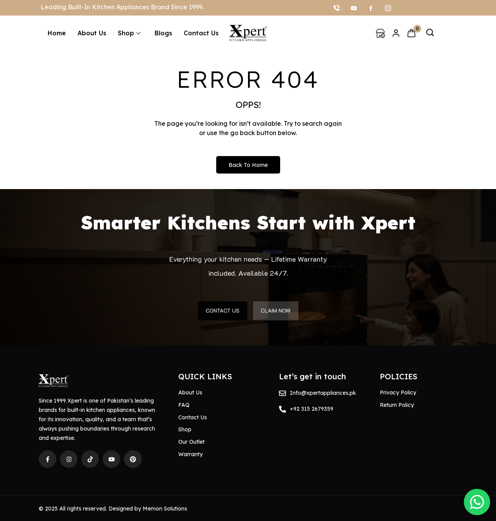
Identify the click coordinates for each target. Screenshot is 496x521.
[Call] (337, 8)
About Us (92, 33)
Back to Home (248, 165)
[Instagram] (388, 8)
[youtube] (354, 8)
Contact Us (201, 33)
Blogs (163, 33)
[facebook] (371, 8)
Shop (129, 33)
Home (57, 33)
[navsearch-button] (430, 33)
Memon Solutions (165, 508)
